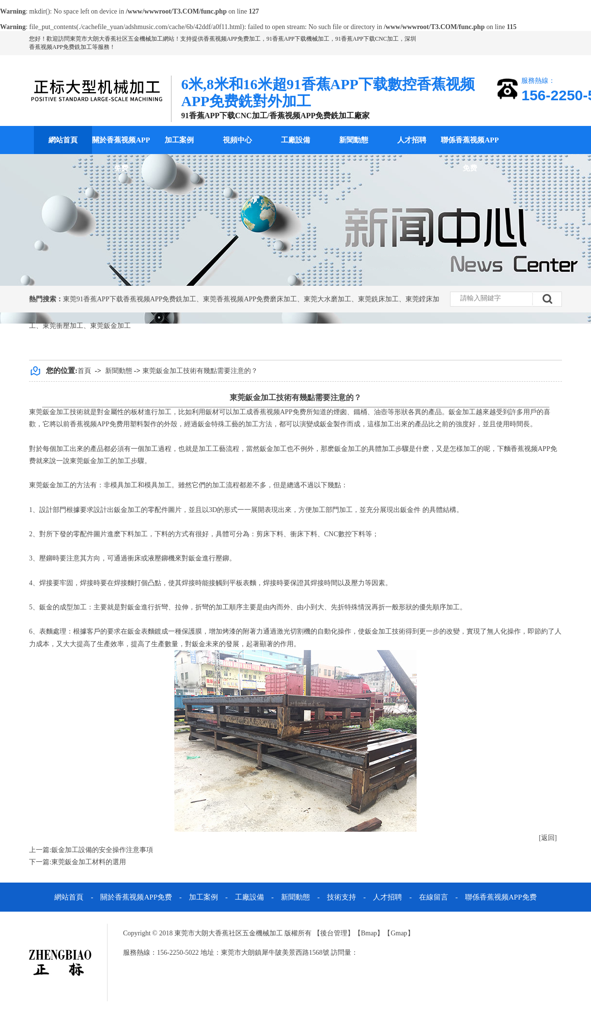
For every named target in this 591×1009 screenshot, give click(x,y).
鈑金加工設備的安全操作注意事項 (102, 850)
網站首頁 (63, 140)
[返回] (548, 837)
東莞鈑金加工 (110, 325)
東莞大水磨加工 (327, 299)
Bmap (369, 933)
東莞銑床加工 (378, 299)
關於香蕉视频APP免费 (121, 154)
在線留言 (433, 897)
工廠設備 (295, 140)
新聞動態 (353, 140)
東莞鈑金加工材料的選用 (88, 862)
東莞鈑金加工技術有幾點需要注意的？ (200, 370)
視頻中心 (237, 140)
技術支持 (341, 897)
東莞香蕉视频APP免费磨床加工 (250, 299)
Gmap (398, 933)
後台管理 (333, 933)
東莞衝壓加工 (63, 325)
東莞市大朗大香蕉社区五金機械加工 (116, 38)
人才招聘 (411, 140)
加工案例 (179, 140)
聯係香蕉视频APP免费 (469, 154)
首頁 (84, 370)
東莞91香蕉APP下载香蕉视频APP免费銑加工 (129, 299)
